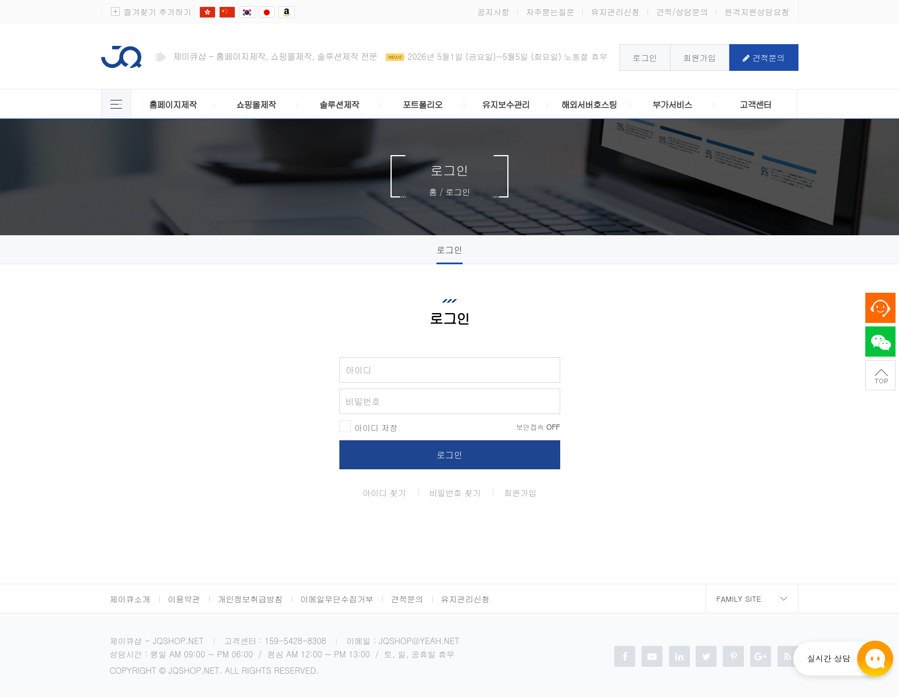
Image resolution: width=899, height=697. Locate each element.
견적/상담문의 (682, 11)
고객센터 (756, 104)
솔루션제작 (339, 104)
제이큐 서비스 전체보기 (116, 103)
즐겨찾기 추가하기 (158, 11)
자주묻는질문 (550, 11)
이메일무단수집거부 (337, 599)
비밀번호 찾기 (455, 492)
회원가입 (699, 57)
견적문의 (764, 57)
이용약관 (184, 599)
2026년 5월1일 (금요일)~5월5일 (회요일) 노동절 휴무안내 (516, 56)
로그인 (645, 57)
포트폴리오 (422, 104)
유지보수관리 (505, 104)
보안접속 (538, 427)
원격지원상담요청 (757, 11)
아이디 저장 (376, 427)
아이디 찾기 (384, 492)
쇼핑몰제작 (255, 104)
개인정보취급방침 (250, 599)
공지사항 (493, 11)
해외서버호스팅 (589, 104)
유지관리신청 (615, 11)
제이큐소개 (130, 599)
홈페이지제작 (172, 104)
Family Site (739, 598)
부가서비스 (672, 104)
